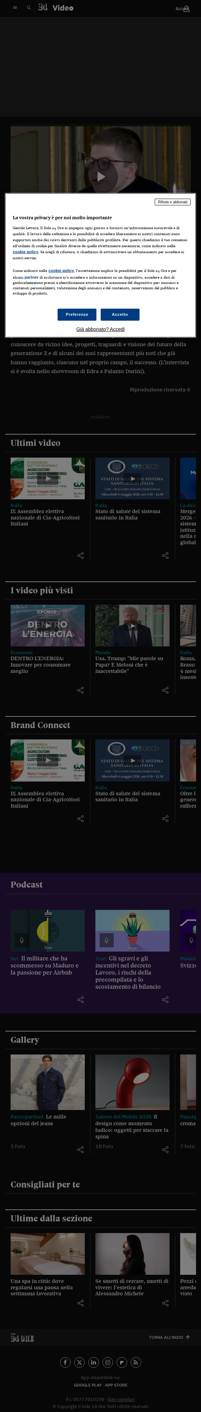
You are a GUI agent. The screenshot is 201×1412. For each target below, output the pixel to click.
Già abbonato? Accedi (100, 329)
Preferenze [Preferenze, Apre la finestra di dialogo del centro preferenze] (77, 314)
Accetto (120, 314)
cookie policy (25, 252)
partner (31, 277)
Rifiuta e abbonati (173, 202)
